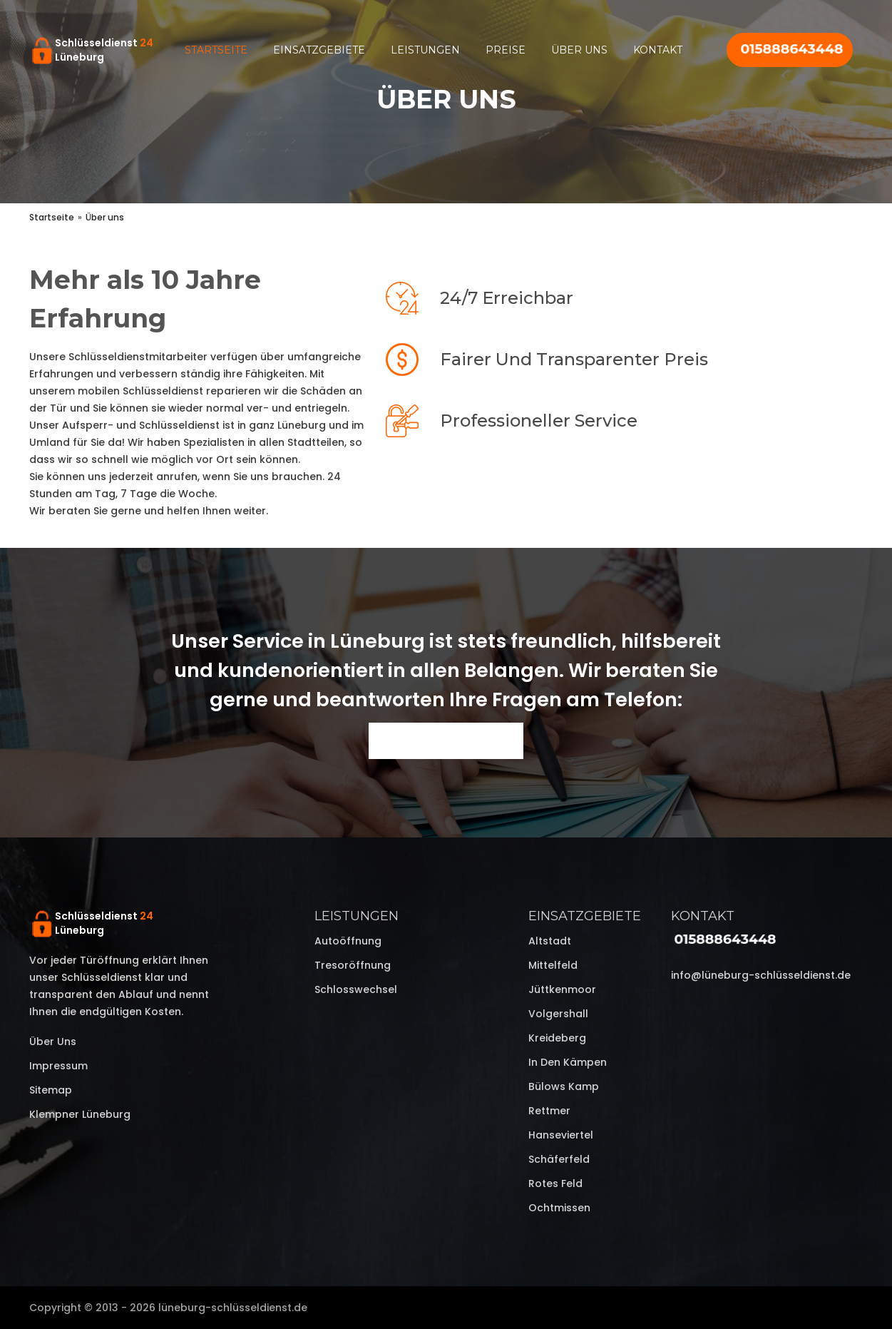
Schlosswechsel (355, 989)
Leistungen (425, 50)
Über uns (579, 50)
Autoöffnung (347, 941)
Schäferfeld (559, 1159)
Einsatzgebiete (319, 50)
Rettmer (549, 1111)
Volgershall (558, 1014)
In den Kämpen (567, 1062)
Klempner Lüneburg (79, 1114)
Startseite (216, 50)
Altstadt (549, 941)
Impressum (58, 1066)
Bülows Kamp (563, 1086)
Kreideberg (557, 1038)
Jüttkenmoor (562, 989)
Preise (506, 50)
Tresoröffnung (352, 965)
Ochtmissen (559, 1208)
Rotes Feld (555, 1183)
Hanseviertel (560, 1135)
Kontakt (657, 50)
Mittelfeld (553, 965)
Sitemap (50, 1090)
